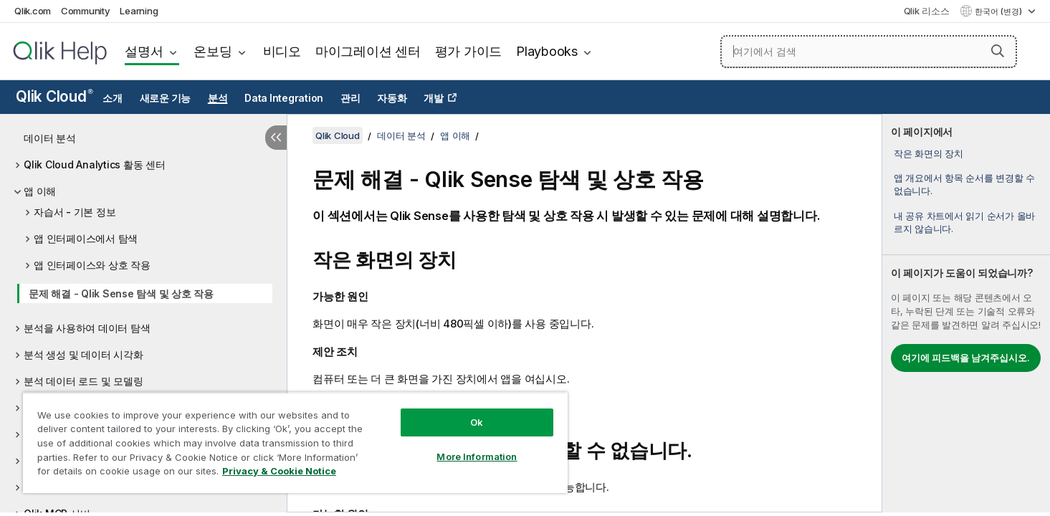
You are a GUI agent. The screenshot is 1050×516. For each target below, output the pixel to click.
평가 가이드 (468, 51)
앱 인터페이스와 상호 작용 (92, 265)
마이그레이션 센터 (368, 51)
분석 (218, 98)
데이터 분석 (50, 138)
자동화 (391, 98)
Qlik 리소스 (927, 10)
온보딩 (213, 51)
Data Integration (283, 98)
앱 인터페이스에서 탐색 (86, 238)
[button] (997, 51)
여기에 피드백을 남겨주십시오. (966, 357)
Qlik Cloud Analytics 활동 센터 (95, 164)
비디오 (282, 51)
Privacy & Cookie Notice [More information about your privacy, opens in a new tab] (279, 471)
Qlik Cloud (54, 96)
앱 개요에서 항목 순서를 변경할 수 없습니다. (964, 184)
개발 (434, 98)
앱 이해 (40, 191)
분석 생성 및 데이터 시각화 (83, 354)
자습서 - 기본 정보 (74, 212)
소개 (112, 98)
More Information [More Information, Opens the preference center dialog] (476, 456)
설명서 (144, 51)
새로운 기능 (165, 98)
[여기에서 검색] (869, 52)
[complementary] (966, 313)
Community (85, 10)
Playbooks (547, 51)
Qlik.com (32, 10)
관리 (350, 98)
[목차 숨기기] (276, 137)
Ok (476, 422)
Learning (139, 10)
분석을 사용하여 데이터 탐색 (87, 328)
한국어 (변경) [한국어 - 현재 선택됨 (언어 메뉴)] (999, 11)
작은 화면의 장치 (928, 153)
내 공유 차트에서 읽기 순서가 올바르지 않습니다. (964, 222)
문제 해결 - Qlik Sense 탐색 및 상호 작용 (121, 293)
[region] (295, 442)
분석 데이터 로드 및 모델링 (83, 381)
